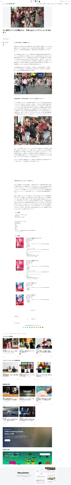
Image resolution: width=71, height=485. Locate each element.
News (41, 4)
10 (42, 328)
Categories (44, 4)
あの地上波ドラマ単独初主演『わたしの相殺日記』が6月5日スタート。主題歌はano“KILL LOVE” (43, 400)
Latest (38, 4)
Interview (48, 4)
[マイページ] (4, 1)
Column (52, 4)
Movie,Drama (6, 334)
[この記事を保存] (3, 45)
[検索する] (58, 2)
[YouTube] (11, 4)
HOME (3, 334)
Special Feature (60, 4)
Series (56, 4)
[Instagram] (7, 4)
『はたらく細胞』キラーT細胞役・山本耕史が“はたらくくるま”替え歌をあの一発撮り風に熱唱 (43, 352)
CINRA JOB (66, 4)
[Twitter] (6, 4)
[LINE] (13, 4)
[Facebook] (9, 4)
